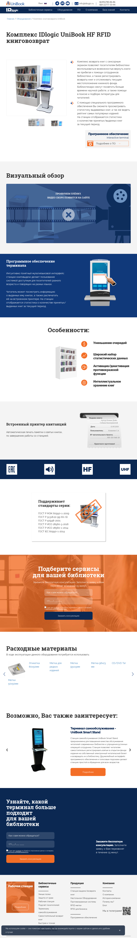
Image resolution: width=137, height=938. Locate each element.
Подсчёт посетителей (48, 905)
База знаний (109, 10)
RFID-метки (76, 905)
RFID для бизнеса (79, 909)
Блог (105, 905)
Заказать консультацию (68, 616)
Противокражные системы (83, 902)
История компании (111, 898)
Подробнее (88, 772)
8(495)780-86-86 (107, 2)
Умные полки (44, 894)
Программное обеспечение (84, 917)
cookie (22, 928)
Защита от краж (45, 898)
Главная (10, 19)
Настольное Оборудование (84, 898)
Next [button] (132, 674)
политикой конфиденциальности (55, 609)
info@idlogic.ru (86, 3)
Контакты (125, 10)
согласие (57, 607)
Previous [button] (4, 674)
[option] (16, 674)
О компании (92, 10)
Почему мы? (108, 902)
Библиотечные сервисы (40, 10)
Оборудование (64, 10)
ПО (79, 10)
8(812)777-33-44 (107, 4)
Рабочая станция (46, 901)
